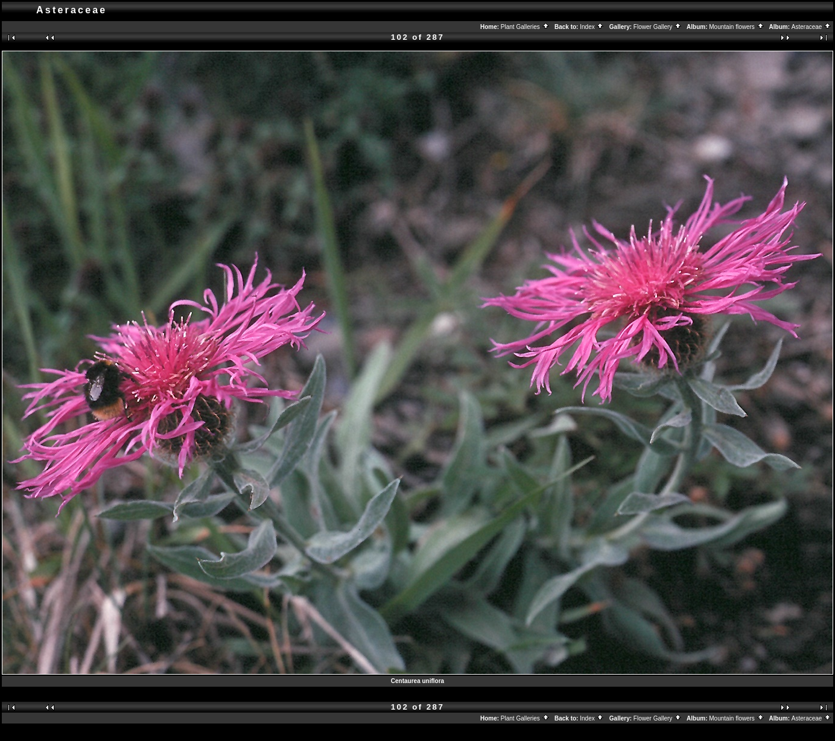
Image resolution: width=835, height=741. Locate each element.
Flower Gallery (657, 27)
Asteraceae (811, 27)
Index (592, 27)
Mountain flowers (736, 27)
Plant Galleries (525, 27)
